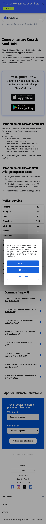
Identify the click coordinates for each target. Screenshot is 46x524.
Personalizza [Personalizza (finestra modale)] (23, 277)
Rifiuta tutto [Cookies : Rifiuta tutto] (23, 270)
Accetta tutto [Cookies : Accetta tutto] (23, 263)
